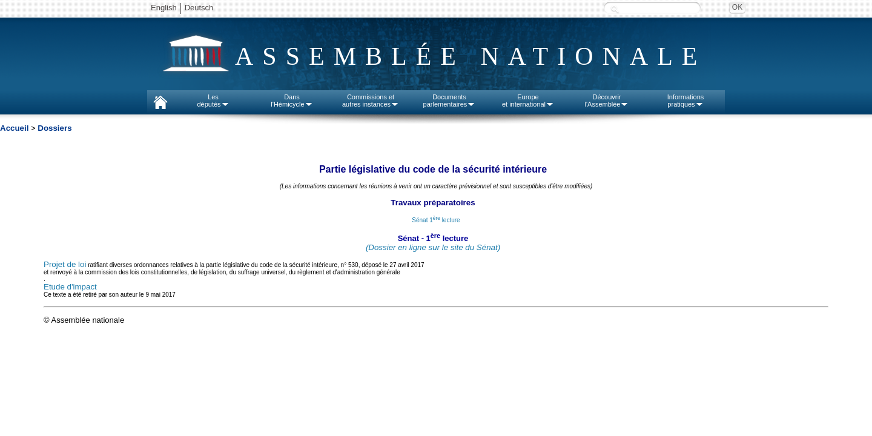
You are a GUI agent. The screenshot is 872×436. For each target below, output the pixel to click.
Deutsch (199, 7)
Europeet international (528, 100)
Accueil (14, 128)
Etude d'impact (70, 286)
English (164, 7)
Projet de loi (65, 264)
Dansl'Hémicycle (291, 100)
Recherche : (614, 9)
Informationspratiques (685, 100)
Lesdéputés (213, 100)
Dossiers (54, 128)
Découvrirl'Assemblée (607, 100)
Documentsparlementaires (449, 100)
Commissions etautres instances (370, 100)
